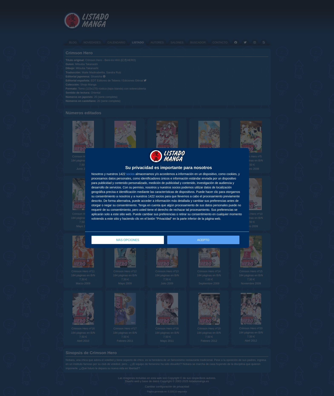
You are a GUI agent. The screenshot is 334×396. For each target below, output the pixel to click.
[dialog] (167, 198)
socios (130, 173)
